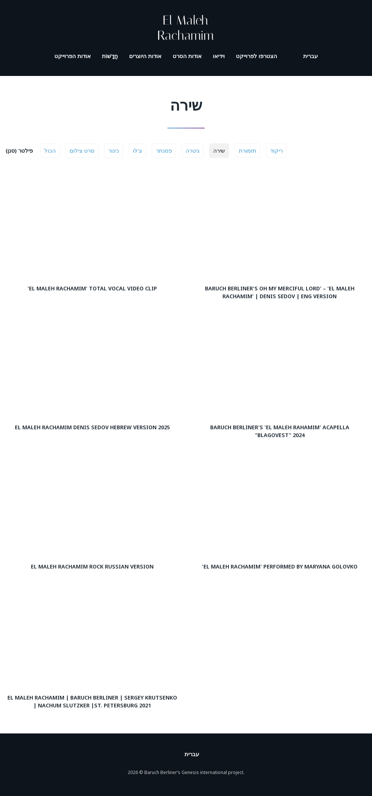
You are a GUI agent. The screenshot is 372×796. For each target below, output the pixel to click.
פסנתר (164, 150)
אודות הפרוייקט (72, 56)
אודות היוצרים (145, 56)
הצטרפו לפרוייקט (256, 56)
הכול (50, 150)
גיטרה (192, 150)
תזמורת (247, 150)
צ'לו (137, 150)
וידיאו (219, 56)
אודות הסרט (187, 56)
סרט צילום (82, 150)
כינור (113, 150)
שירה (219, 150)
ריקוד (276, 150)
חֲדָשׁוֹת (110, 56)
